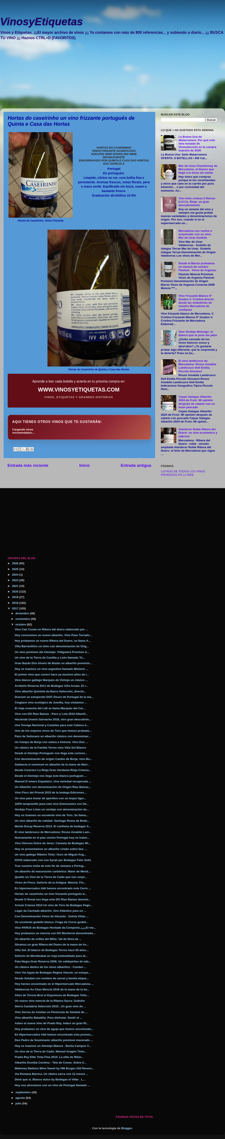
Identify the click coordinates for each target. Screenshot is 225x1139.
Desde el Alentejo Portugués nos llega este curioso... (51, 753)
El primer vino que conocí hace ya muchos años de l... (52, 674)
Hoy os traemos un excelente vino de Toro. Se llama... (51, 815)
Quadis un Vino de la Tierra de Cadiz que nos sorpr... (51, 877)
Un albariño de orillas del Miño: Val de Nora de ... (48, 939)
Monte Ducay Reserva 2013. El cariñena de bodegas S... (53, 826)
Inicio (84, 465)
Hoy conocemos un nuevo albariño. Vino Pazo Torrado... (53, 635)
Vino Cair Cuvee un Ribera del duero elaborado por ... (51, 629)
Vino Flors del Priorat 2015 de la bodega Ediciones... (50, 792)
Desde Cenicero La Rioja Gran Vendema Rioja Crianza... (53, 770)
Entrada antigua (136, 465)
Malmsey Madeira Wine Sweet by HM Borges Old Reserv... (54, 1068)
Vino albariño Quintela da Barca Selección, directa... (50, 691)
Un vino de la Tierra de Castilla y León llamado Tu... (50, 657)
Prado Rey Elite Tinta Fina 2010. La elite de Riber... (49, 1057)
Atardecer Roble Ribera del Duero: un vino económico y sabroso (197, 433)
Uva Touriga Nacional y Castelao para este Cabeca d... (52, 725)
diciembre (22, 613)
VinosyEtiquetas (41, 22)
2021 (15, 586)
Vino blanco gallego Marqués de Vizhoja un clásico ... (51, 680)
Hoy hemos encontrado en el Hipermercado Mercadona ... (54, 983)
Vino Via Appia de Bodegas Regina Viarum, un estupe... (52, 972)
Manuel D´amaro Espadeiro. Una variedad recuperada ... (53, 781)
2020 (15, 591)
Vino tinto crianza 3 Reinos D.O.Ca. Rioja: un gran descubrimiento (196, 202)
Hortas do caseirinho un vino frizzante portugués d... (51, 893)
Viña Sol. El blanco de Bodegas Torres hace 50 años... (52, 950)
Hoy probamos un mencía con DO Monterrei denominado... (55, 933)
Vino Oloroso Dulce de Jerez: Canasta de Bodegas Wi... (53, 843)
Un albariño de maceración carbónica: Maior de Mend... (52, 871)
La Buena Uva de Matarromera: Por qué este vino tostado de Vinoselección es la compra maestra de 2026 (197, 143)
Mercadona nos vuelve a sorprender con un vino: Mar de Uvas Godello (195, 234)
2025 (15, 569)
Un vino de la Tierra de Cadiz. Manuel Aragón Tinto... (51, 1051)
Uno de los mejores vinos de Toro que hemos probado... (53, 730)
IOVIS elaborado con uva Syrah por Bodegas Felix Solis (53, 860)
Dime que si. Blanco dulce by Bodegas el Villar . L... (50, 1079)
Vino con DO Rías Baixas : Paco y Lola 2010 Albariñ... (51, 713)
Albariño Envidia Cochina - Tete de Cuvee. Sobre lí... (50, 1062)
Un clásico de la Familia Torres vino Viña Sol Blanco (50, 747)
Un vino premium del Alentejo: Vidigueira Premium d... (52, 652)
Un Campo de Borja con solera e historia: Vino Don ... (51, 742)
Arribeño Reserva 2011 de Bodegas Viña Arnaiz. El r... (51, 685)
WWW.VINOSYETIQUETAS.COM (79, 390)
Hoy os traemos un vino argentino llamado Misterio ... (51, 669)
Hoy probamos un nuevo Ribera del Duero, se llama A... (53, 640)
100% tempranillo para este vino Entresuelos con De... (52, 803)
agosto (20, 1097)
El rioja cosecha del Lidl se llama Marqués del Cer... (50, 708)
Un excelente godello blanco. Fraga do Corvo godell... (51, 922)
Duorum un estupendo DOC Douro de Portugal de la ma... (54, 697)
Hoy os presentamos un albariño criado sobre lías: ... (51, 849)
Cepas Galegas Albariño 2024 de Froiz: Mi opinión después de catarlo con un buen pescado (196, 402)
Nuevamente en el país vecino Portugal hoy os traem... (52, 837)
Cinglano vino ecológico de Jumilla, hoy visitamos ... (51, 702)
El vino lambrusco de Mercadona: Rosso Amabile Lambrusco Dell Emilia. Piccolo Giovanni (197, 366)
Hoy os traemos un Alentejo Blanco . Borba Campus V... (53, 1045)
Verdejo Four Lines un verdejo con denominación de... (52, 809)
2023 (15, 580)
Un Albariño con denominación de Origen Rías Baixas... (53, 787)
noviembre (23, 618)
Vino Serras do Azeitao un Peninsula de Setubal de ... (51, 1012)
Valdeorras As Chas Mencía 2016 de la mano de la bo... (52, 989)
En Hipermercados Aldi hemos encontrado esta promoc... (54, 1034)
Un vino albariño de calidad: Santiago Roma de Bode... (52, 820)
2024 (15, 574)
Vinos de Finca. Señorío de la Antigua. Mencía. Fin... (50, 882)
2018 (15, 602)
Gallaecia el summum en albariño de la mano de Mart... (52, 764)
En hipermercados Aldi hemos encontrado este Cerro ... (53, 888)
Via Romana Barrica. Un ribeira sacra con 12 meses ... (51, 1073)
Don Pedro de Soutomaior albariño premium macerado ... (54, 1040)
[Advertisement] (101, 77)
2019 (15, 597)
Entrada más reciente (27, 465)
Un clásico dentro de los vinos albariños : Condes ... (50, 967)
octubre (21, 624)
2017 (15, 608)
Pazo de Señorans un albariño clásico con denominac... (53, 736)
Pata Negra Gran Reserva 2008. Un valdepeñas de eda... (53, 961)
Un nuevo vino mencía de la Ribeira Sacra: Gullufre (50, 1000)
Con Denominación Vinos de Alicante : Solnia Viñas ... (52, 916)
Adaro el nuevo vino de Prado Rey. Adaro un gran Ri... (52, 1023)
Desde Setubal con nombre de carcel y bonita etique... (52, 978)
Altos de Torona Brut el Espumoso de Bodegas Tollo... (52, 995)
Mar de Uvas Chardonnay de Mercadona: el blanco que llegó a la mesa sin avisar (197, 169)
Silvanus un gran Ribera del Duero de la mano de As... (52, 944)
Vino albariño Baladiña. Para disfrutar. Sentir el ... (48, 1017)
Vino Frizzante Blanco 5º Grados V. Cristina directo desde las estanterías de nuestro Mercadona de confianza (196, 302)
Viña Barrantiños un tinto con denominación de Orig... (52, 646)
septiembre (23, 1092)
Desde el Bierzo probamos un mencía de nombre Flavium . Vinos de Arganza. (197, 267)
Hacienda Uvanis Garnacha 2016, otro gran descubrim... (53, 719)
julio (18, 1103)
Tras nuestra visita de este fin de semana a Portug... (50, 865)
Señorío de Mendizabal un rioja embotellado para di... (51, 955)
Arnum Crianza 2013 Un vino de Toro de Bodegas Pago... (54, 905)
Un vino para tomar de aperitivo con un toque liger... (50, 798)
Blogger (126, 1128)
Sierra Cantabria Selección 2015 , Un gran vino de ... (50, 1006)
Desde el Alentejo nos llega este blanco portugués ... (51, 775)
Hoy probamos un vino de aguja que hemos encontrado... (54, 1029)
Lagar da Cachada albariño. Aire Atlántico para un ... (50, 910)
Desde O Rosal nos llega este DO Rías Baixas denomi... (53, 899)
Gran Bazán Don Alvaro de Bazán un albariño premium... (53, 663)
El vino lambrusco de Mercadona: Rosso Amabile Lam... (53, 832)
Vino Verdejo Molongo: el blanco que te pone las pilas (197, 333)
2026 (15, 563)
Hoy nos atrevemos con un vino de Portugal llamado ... (52, 1085)
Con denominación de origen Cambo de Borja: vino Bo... (53, 759)
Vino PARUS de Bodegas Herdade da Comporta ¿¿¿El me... (55, 927)
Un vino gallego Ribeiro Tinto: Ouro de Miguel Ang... (50, 854)
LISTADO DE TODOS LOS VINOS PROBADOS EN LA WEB (183, 473)
